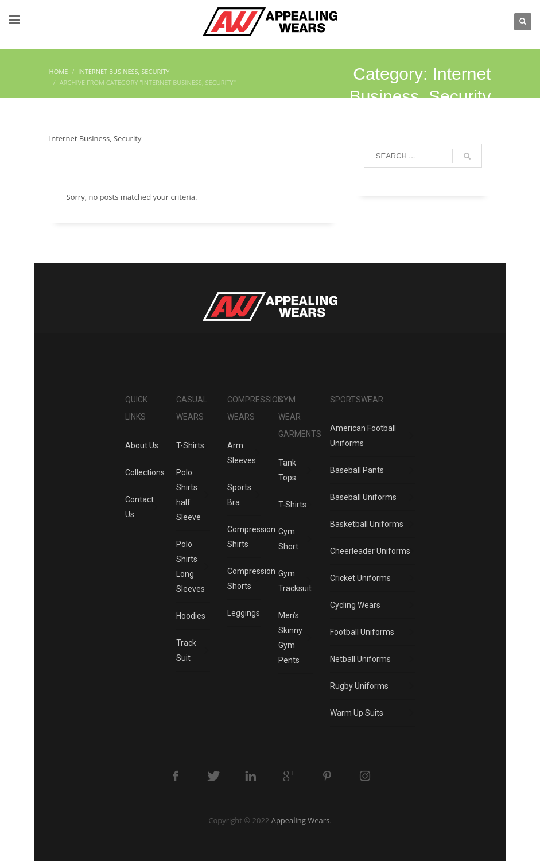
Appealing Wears (300, 820)
